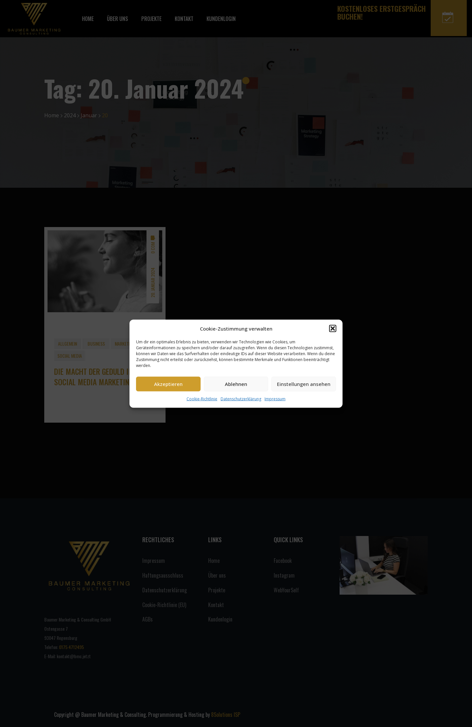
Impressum (275, 398)
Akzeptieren (168, 384)
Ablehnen (236, 384)
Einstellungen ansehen (303, 384)
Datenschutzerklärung (241, 398)
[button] (332, 328)
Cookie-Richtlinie (202, 398)
